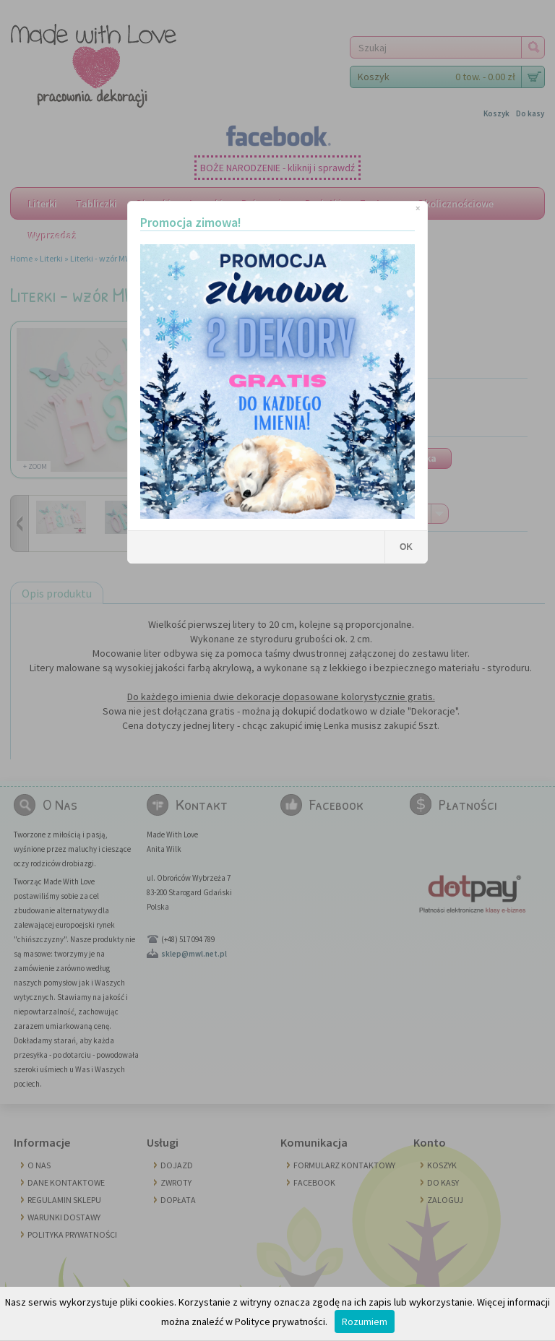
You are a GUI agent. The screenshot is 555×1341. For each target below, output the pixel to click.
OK (406, 547)
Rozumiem (364, 1321)
